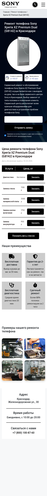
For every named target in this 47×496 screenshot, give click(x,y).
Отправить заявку (23, 127)
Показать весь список (23, 235)
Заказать (35, 177)
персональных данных (24, 136)
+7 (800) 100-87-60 (23, 432)
